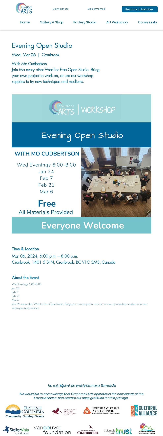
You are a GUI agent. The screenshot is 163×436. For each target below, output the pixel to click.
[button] (49, 22)
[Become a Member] (140, 9)
